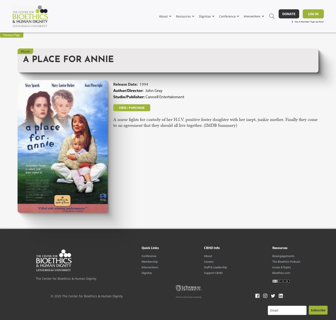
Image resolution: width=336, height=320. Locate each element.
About (208, 256)
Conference (149, 256)
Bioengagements (283, 256)
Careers (209, 262)
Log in (313, 14)
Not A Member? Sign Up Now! (309, 22)
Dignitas (147, 273)
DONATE (289, 14)
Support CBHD (213, 273)
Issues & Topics (281, 267)
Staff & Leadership (215, 267)
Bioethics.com (281, 273)
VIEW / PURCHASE (132, 108)
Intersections (150, 267)
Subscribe (318, 310)
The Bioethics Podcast (286, 262)
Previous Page (11, 35)
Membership (150, 262)
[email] (287, 310)
